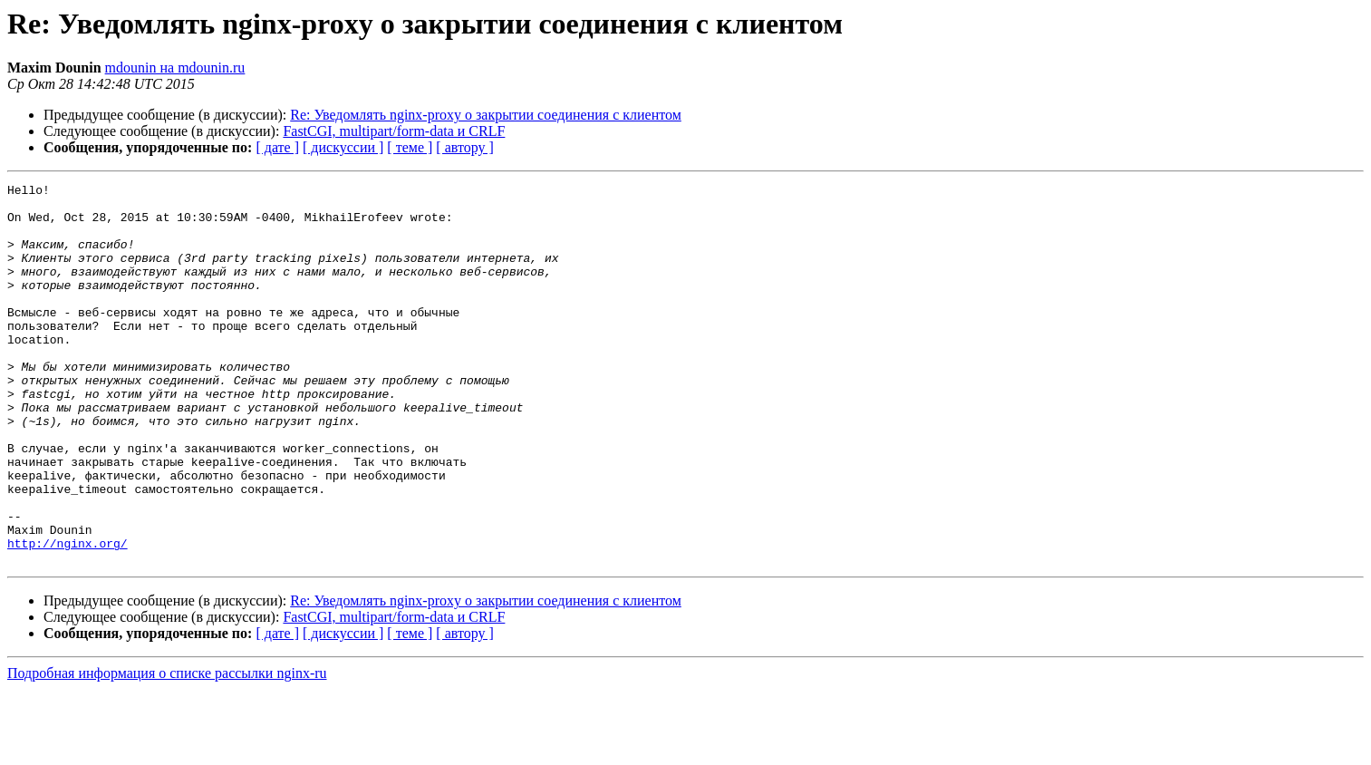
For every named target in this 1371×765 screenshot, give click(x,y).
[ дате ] (277, 147)
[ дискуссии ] (343, 147)
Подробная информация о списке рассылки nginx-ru (167, 749)
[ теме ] (409, 147)
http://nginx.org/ (67, 616)
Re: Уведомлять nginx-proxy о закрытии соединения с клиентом (485, 114)
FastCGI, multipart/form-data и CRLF (394, 131)
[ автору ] (464, 147)
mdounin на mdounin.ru (175, 67)
